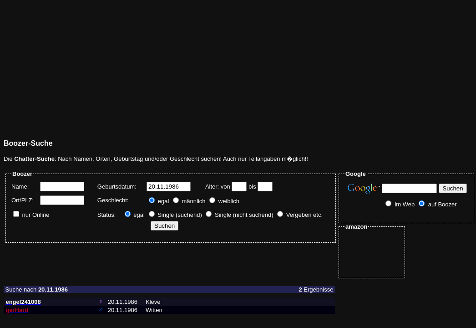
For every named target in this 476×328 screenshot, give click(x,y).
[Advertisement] (135, 67)
